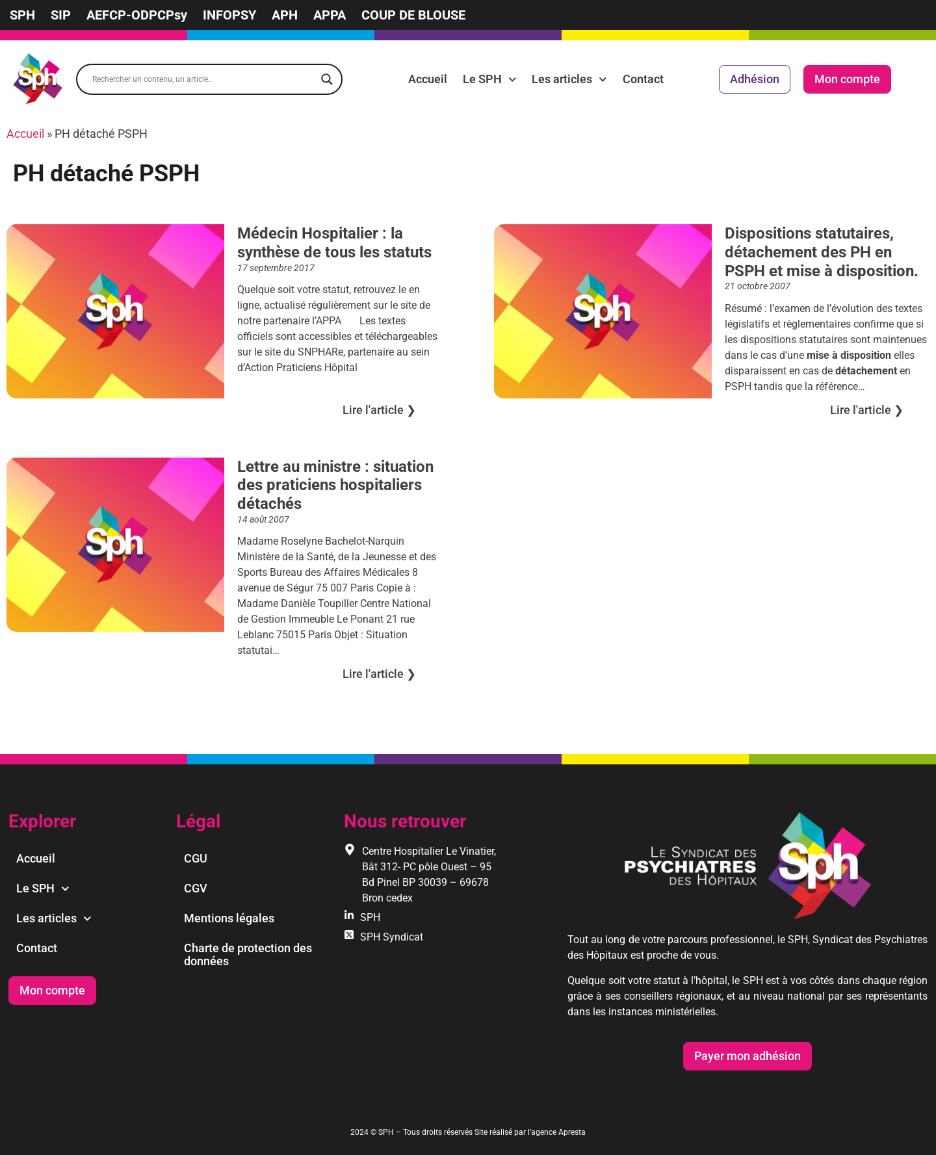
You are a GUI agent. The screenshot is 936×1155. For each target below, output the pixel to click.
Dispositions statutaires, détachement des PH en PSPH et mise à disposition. (821, 252)
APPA (329, 15)
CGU (195, 858)
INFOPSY (229, 15)
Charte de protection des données (248, 954)
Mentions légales (229, 918)
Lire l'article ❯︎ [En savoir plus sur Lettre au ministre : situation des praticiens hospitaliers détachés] (379, 674)
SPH (22, 15)
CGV (195, 888)
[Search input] (203, 79)
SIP (61, 15)
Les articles (569, 79)
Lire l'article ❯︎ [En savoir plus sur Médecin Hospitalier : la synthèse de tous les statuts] (379, 410)
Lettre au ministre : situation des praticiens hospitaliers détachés (335, 485)
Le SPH (490, 79)
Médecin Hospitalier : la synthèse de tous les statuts (334, 242)
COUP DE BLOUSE (413, 15)
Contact (643, 79)
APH (285, 15)
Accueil (427, 79)
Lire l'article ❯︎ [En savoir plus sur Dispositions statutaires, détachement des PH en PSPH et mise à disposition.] (867, 410)
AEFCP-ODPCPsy (136, 15)
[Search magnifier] (327, 79)
